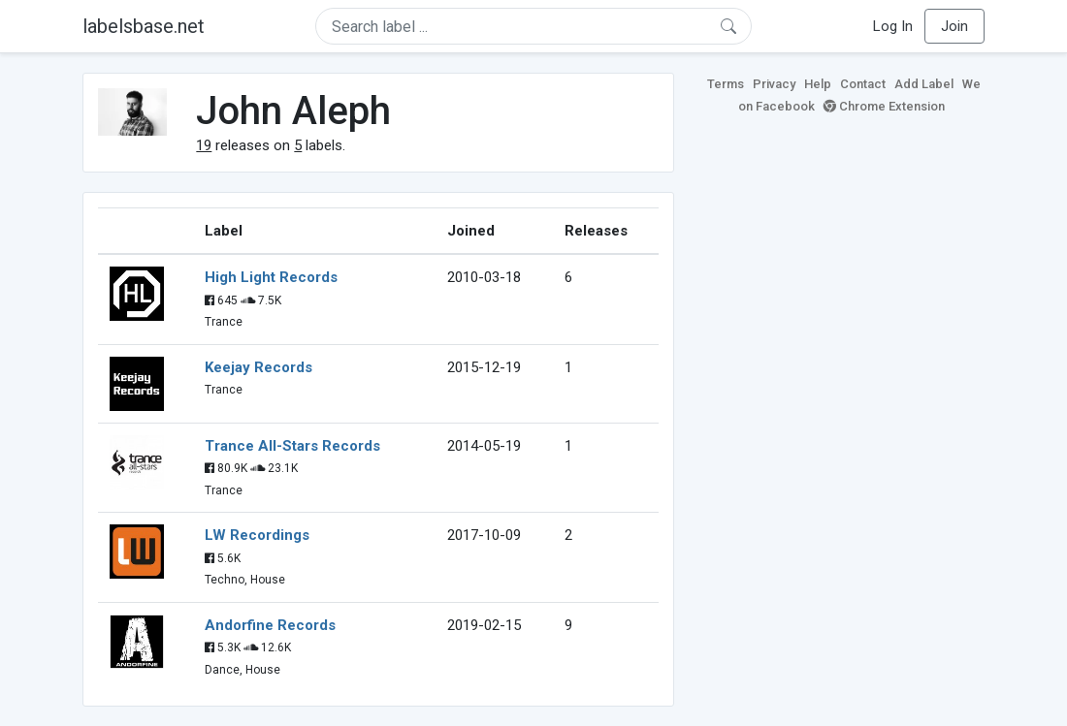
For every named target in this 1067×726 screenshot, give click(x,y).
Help (817, 84)
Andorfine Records (270, 625)
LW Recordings (257, 535)
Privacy (774, 84)
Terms (725, 84)
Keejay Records (258, 367)
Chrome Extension (884, 106)
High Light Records (271, 277)
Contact (863, 84)
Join (954, 26)
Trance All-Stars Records (292, 446)
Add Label (924, 84)
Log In (893, 26)
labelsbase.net (143, 26)
